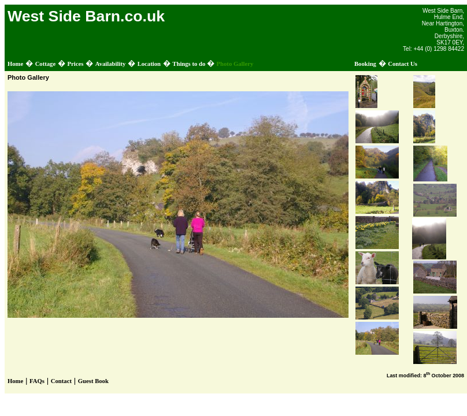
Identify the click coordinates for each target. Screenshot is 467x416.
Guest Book (93, 381)
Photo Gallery (235, 64)
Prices (76, 64)
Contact (61, 381)
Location (149, 64)
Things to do (189, 64)
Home (15, 64)
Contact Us (402, 64)
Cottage (45, 64)
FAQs (37, 381)
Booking (365, 64)
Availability (110, 64)
